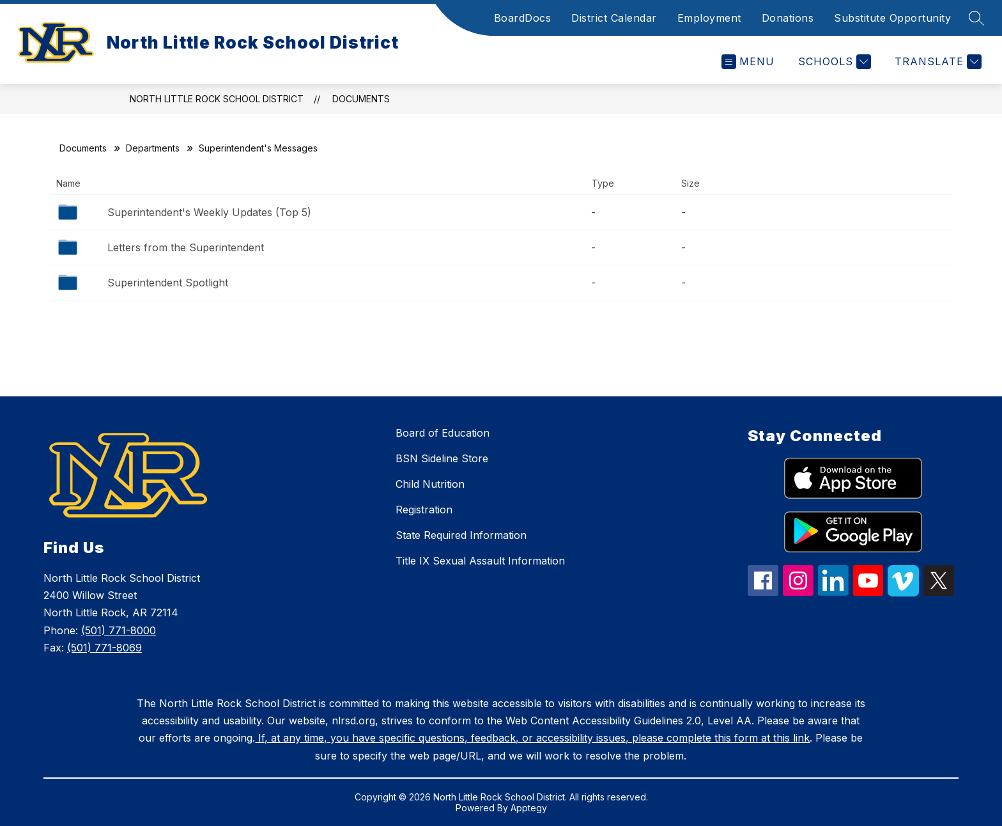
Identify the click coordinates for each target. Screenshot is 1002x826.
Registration (424, 509)
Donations (788, 18)
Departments (153, 148)
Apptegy (529, 807)
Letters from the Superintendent (185, 247)
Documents (361, 98)
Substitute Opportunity (892, 18)
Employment (709, 18)
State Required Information (461, 535)
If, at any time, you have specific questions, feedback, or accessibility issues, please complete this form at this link (532, 737)
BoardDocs (522, 18)
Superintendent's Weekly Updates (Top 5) (209, 212)
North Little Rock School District (217, 98)
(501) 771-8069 (104, 647)
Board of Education (442, 432)
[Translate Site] (936, 62)
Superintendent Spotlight (167, 282)
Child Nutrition (430, 484)
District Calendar (614, 18)
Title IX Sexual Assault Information (480, 560)
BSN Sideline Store (442, 458)
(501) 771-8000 (118, 630)
